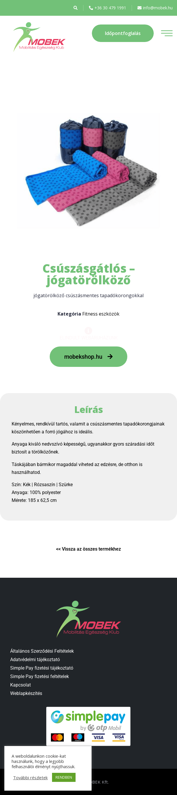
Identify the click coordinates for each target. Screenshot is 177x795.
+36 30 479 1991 (107, 7)
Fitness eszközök (100, 314)
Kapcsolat (20, 685)
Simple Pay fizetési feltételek (39, 676)
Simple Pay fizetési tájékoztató (41, 668)
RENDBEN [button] (64, 777)
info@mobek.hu (155, 7)
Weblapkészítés (26, 693)
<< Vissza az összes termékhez (88, 549)
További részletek (30, 777)
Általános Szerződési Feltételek (42, 651)
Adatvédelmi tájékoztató (35, 659)
